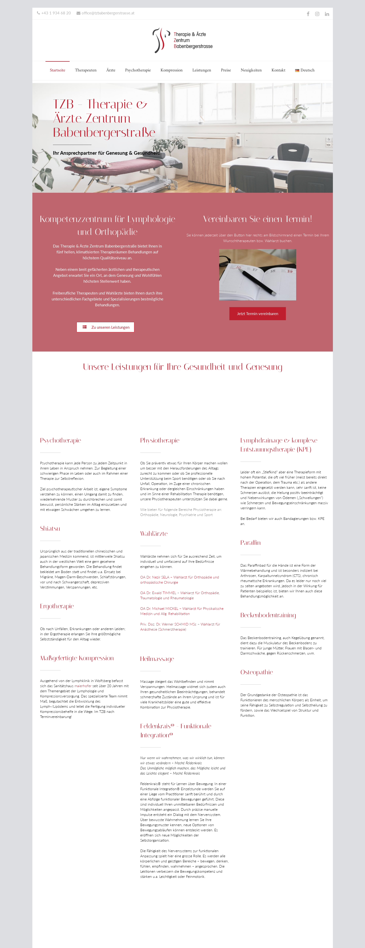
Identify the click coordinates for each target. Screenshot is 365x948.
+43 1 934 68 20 (54, 13)
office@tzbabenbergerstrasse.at (105, 13)
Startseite (57, 70)
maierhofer (82, 686)
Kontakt (278, 70)
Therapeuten (86, 70)
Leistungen (201, 70)
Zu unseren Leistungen (105, 327)
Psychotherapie (138, 70)
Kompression (172, 70)
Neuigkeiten (251, 70)
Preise (226, 70)
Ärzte (110, 70)
